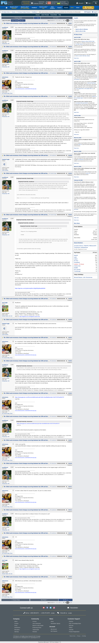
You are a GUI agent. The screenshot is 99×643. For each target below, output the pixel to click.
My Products (54, 631)
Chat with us (63, 613)
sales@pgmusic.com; (25, 637)
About (15, 621)
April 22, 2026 (77, 37)
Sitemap (16, 631)
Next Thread (56, 17)
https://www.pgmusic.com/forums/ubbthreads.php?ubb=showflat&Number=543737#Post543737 (39, 397)
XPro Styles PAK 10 (80, 88)
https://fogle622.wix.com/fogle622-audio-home (29, 316)
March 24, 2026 (77, 137)
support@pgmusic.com (35, 637)
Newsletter (74, 608)
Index (37, 18)
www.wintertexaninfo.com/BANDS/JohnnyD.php (25, 88)
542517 (70, 23)
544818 (70, 576)
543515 (70, 337)
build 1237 (88, 173)
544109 (70, 463)
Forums (13, 12)
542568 (70, 155)
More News (77, 223)
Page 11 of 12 (51, 20)
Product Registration (74, 631)
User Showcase (37, 623)
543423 (70, 173)
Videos (70, 627)
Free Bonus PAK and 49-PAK (82, 103)
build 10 (80, 144)
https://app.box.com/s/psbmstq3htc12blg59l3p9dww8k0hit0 (30, 288)
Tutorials (71, 629)
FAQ (60, 14)
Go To (22, 20)
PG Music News (78, 34)
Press (15, 625)
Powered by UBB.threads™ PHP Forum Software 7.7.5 (49, 642)
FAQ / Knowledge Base (75, 623)
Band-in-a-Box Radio (38, 625)
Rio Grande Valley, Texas (7, 93)
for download (80, 159)
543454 (70, 319)
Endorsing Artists (37, 627)
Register (87, 12)
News (52, 621)
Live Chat (53, 3)
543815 (70, 393)
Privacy (78, 636)
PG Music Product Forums (23, 12)
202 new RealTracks (91, 83)
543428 (70, 298)
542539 (70, 73)
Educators (17, 629)
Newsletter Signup (55, 623)
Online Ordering (64, 3)
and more (76, 209)
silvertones (53, 23)
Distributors (17, 627)
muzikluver (53, 73)
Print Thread (15, 20)
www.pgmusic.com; (17, 637)
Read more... (76, 58)
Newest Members (78, 242)
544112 (70, 509)
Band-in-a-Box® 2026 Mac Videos (83, 55)
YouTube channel (79, 44)
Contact (16, 623)
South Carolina (5, 170)
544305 (70, 556)
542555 (70, 96)
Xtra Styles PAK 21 (89, 88)
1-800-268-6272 (54, 2)
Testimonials (36, 629)
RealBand (34, 12)
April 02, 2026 (77, 115)
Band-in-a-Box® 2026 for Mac (88, 41)
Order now (76, 217)
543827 (70, 416)
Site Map (84, 636)
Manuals (71, 625)
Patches (71, 621)
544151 (70, 533)
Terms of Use (72, 636)
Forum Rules (53, 14)
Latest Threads (45, 14)
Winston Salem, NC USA (7, 316)
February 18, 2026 (78, 180)
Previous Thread (18, 17)
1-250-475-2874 (62, 2)
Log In (94, 12)
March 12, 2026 (77, 151)
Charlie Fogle (52, 96)
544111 (70, 486)
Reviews (35, 631)
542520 (70, 46)
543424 (70, 214)
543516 (70, 360)
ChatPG (76, 18)
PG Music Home (6, 12)
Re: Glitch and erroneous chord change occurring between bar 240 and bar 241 (27, 23)
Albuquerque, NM (5, 43)
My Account (54, 629)
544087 (70, 440)
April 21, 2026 (77, 61)
